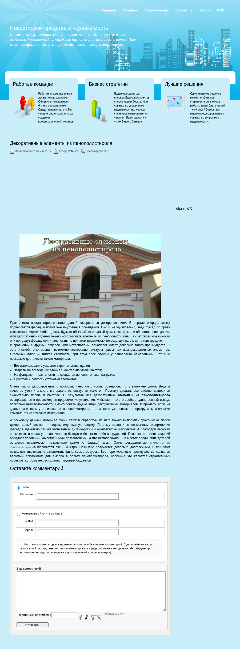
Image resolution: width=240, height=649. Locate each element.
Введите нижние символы (34, 622)
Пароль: (29, 530)
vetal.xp (73, 151)
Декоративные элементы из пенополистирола (61, 143)
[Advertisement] (51, 191)
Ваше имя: (27, 494)
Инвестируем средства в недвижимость (59, 28)
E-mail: (29, 520)
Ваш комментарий (29, 568)
